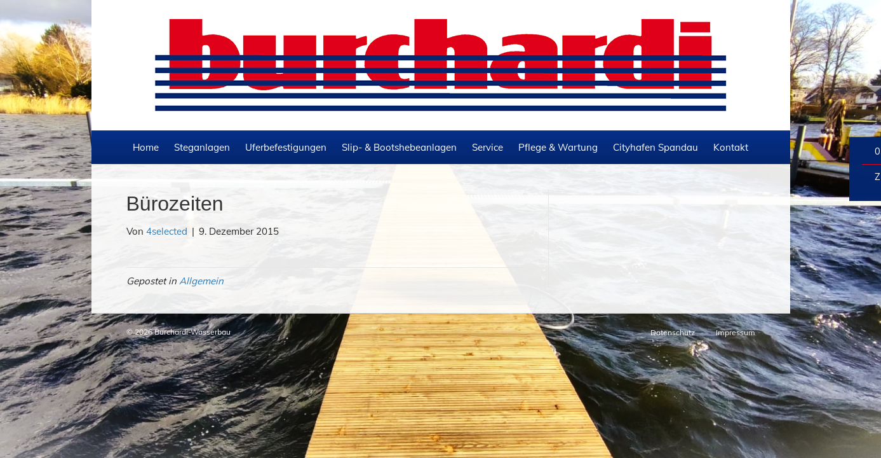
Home (146, 80)
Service (487, 80)
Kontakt (730, 80)
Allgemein (201, 213)
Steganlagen (202, 80)
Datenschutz (672, 265)
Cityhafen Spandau (655, 80)
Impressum (735, 265)
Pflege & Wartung (558, 80)
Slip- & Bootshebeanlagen (399, 80)
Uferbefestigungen (285, 80)
